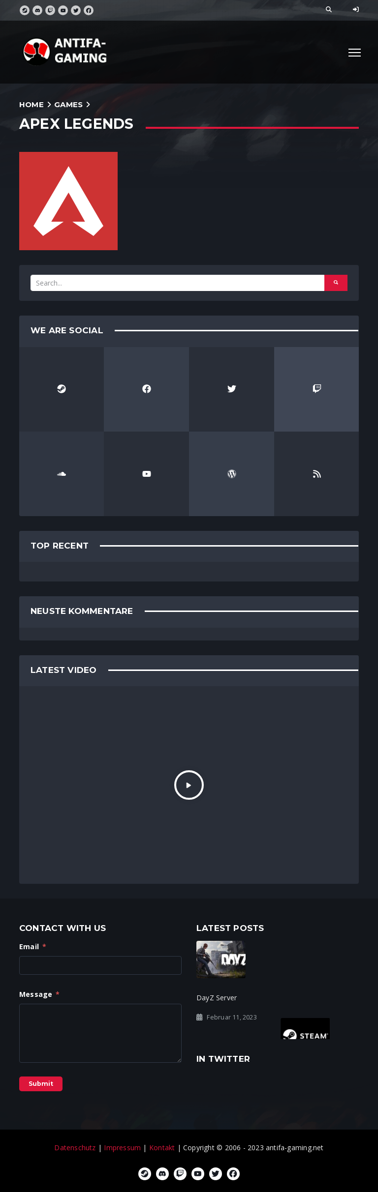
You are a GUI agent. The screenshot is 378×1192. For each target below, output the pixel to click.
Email (32, 946)
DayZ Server (216, 997)
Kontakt (162, 1147)
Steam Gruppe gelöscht (320, 997)
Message (39, 994)
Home (31, 104)
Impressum (122, 1147)
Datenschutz (74, 1147)
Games (68, 104)
